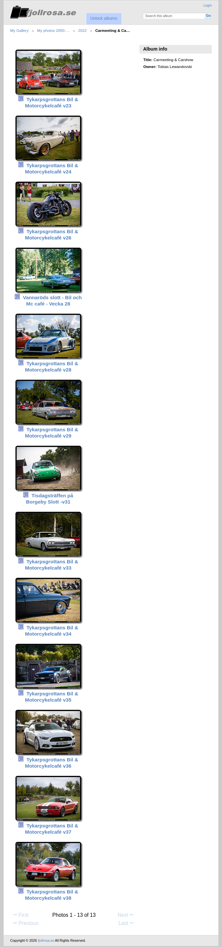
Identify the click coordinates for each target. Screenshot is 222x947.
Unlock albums (103, 18)
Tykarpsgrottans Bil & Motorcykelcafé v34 (51, 631)
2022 (82, 30)
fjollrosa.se (46, 940)
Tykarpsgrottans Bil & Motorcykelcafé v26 (51, 234)
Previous (25, 923)
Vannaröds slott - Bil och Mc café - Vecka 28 (52, 300)
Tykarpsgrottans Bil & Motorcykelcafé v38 (51, 895)
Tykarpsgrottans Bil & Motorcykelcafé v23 (51, 102)
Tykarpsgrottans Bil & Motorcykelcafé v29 (51, 433)
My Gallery (19, 30)
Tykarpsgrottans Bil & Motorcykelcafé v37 (51, 829)
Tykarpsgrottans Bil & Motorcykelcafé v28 (51, 366)
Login (208, 5)
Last (126, 923)
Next (126, 915)
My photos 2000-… (53, 30)
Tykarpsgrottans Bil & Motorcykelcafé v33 (51, 565)
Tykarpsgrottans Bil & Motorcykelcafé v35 (51, 697)
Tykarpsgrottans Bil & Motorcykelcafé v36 (51, 763)
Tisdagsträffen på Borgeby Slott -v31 (49, 499)
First (20, 915)
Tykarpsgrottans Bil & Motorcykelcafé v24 (51, 168)
